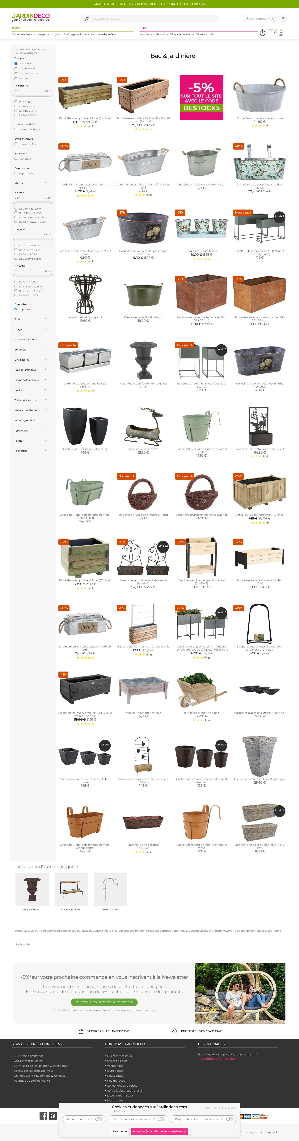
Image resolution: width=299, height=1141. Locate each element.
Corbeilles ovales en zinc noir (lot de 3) (259, 713)
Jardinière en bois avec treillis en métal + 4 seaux (143, 780)
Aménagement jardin (37, 49)
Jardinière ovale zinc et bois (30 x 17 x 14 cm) (85, 252)
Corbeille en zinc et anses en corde (260, 118)
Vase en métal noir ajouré (85, 317)
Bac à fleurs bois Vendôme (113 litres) (259, 514)
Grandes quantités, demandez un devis (39, 1075)
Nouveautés (115, 1075)
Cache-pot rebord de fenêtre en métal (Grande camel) (85, 846)
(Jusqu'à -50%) (276, 32)
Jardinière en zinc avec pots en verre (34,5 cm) (85, 186)
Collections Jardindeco (122, 1085)
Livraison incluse (26, 144)
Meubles (144, 34)
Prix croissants (27, 68)
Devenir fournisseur (120, 1095)
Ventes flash (115, 1065)
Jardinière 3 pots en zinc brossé (85, 383)
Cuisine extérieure (22, 34)
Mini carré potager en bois (143, 713)
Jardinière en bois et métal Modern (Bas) (260, 582)
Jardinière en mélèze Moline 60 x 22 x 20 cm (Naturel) (143, 120)
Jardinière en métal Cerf (143, 449)
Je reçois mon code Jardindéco (104, 1002)
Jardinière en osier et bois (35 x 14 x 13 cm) (260, 846)
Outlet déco (115, 1070)
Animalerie (83, 34)
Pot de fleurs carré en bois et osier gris (259, 779)
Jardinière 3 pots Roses (201, 251)
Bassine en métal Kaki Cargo (143, 317)
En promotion (24, 173)
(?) (92, 1119)
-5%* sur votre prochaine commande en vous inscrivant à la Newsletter (104, 977)
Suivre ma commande (29, 1056)
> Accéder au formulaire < (217, 1059)
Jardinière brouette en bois (202, 713)
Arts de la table (159, 34)
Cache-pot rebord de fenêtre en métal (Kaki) (201, 450)
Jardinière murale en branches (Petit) (143, 514)
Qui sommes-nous (119, 1056)
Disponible (23, 309)
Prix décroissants (28, 73)
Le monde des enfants (103, 34)
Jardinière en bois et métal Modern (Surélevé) (201, 582)
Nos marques (116, 1080)
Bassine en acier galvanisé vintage (201, 184)
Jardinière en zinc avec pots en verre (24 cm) (85, 648)
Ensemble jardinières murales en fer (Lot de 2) (143, 582)
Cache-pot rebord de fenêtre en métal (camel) (201, 846)
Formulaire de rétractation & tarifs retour (41, 1065)
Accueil (19, 49)
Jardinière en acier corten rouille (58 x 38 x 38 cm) (201, 319)
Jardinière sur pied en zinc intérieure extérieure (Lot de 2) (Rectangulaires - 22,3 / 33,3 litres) (201, 649)
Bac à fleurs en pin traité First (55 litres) (85, 118)
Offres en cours (117, 1061)
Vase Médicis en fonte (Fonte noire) (143, 383)
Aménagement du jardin (48, 34)
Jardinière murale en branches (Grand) (201, 514)
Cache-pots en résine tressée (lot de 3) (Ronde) (201, 780)
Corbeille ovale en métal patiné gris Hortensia (259, 385)
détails (119, 1111)
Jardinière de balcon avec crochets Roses (260, 186)
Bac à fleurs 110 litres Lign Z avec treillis (143, 646)
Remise (23, 78)
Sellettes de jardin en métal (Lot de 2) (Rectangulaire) (260, 252)
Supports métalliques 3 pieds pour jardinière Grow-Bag (260, 648)
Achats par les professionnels (33, 1070)
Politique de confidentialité (32, 1080)
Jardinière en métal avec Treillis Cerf (260, 449)
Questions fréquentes (28, 1061)
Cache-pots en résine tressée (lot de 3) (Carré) (85, 780)
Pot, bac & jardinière (26, 52)
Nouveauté (23, 158)
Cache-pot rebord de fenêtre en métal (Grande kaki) (85, 516)
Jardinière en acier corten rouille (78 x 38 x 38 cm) (260, 319)
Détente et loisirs (205, 34)
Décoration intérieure (182, 34)
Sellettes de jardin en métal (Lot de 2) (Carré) (201, 385)
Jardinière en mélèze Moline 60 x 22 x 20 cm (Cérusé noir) (85, 714)
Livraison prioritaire (27, 129)
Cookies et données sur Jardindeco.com (149, 1107)
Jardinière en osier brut (143, 844)
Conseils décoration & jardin (125, 1090)
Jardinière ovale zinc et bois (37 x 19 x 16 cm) (143, 186)
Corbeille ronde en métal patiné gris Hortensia (143, 252)
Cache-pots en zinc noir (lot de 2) (85, 449)
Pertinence (25, 63)
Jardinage (69, 34)
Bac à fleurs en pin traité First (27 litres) (85, 580)
